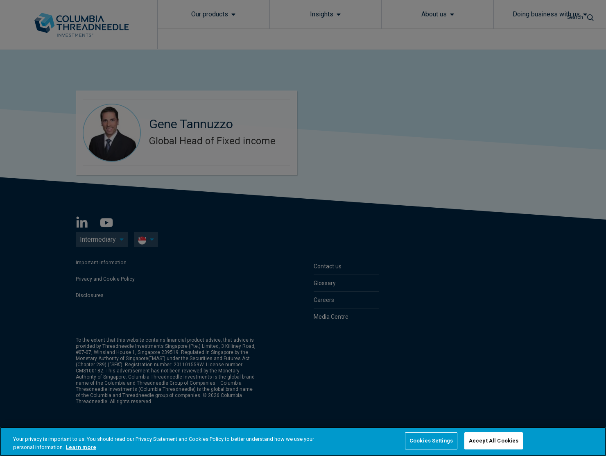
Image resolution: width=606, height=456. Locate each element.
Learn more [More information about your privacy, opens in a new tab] (81, 447)
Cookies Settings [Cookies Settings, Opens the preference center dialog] (431, 441)
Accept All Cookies (493, 441)
